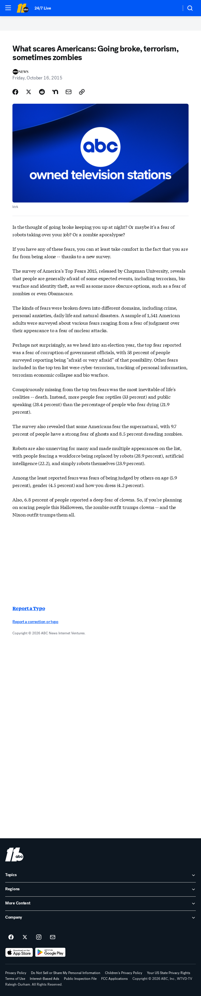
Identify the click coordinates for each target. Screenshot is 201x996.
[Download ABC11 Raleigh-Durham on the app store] (19, 952)
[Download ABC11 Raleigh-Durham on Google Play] (50, 952)
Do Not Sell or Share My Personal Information (65, 973)
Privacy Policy (15, 973)
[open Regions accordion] (100, 889)
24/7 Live (42, 8)
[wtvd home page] (14, 854)
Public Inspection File (80, 978)
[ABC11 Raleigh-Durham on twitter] (25, 937)
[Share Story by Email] (68, 92)
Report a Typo (28, 608)
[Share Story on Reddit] (42, 92)
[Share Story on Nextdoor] (55, 92)
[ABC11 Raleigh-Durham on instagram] (39, 937)
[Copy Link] (82, 92)
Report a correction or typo (35, 622)
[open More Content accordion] (100, 903)
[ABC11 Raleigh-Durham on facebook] (11, 937)
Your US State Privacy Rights (168, 973)
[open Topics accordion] (100, 875)
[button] (8, 8)
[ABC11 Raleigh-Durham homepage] (22, 8)
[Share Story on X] (29, 92)
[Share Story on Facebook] (15, 92)
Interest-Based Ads (44, 978)
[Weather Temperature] (172, 8)
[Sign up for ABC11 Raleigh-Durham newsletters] (52, 937)
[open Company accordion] (100, 917)
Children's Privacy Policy (123, 973)
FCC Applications (114, 978)
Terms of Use (15, 978)
